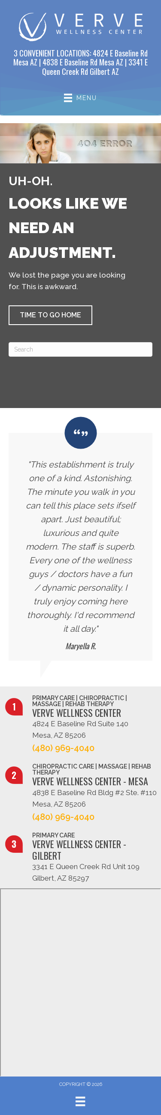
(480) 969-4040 (63, 748)
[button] (50, 315)
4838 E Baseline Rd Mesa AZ (83, 62)
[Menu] (80, 1101)
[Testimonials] (80, 539)
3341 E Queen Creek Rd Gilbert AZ (95, 66)
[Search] (80, 349)
